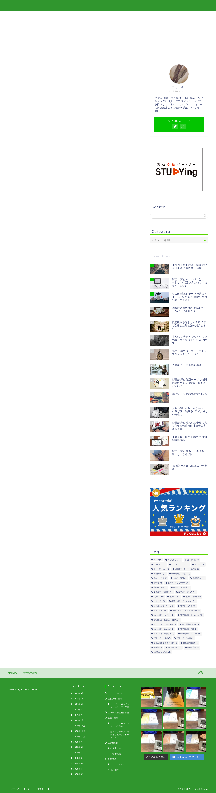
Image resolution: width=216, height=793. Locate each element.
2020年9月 (78, 742)
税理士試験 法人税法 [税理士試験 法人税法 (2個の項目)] (164, 629)
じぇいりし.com (108, 5)
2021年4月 (78, 704)
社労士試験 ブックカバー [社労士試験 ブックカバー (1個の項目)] (183, 601)
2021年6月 (78, 693)
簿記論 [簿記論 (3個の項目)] (158, 648)
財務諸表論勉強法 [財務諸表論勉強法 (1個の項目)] (162, 652)
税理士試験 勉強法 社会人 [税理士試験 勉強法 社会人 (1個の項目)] (166, 620)
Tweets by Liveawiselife (22, 689)
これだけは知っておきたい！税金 (119, 724)
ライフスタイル (115, 693)
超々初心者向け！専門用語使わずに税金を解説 (119, 735)
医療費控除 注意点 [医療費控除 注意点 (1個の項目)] (180, 574)
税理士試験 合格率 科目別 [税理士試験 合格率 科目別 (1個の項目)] (165, 643)
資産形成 (112, 759)
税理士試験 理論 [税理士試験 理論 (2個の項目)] (188, 629)
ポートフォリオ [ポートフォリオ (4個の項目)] (161, 569)
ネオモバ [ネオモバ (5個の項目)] (199, 564)
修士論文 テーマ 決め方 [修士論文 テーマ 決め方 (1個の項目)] (187, 569)
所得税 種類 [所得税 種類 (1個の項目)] (160, 588)
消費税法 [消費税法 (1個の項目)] (175, 597)
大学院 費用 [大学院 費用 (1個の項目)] (180, 578)
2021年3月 (78, 710)
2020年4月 (78, 769)
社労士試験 (115, 748)
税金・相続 (113, 718)
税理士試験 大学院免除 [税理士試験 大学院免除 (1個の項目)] (165, 624)
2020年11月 (79, 731)
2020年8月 (78, 747)
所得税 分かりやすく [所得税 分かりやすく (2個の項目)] (178, 583)
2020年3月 (78, 774)
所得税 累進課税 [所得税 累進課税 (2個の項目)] (181, 588)
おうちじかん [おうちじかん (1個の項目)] (174, 560)
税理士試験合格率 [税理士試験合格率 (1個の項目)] (185, 638)
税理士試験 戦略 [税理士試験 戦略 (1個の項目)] (190, 624)
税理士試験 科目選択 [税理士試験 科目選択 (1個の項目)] (190, 634)
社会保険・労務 (115, 699)
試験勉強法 (113, 743)
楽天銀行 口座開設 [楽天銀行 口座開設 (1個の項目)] (163, 592)
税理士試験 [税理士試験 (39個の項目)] (160, 610)
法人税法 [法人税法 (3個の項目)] (159, 597)
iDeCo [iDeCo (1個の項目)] (157, 560)
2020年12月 (79, 726)
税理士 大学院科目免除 (118, 712)
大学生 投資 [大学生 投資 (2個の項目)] (160, 578)
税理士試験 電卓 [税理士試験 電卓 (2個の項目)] (162, 638)
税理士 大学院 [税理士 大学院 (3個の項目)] (187, 606)
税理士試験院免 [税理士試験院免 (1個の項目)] (190, 643)
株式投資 (114, 770)
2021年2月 (78, 715)
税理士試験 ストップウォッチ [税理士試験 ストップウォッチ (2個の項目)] (186, 610)
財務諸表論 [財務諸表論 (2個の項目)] (193, 648)
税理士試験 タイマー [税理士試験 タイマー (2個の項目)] (164, 615)
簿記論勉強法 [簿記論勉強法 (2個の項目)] (174, 648)
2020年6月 (78, 758)
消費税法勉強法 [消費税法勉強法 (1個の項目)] (193, 597)
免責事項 (41, 789)
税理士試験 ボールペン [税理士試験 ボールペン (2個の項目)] (191, 615)
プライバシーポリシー (21, 789)
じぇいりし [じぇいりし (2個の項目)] (159, 564)
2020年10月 (79, 736)
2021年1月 (78, 720)
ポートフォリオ (117, 764)
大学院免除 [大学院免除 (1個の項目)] (198, 578)
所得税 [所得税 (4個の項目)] (158, 583)
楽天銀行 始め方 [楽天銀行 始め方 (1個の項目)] (186, 592)
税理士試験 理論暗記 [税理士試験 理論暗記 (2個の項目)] (164, 634)
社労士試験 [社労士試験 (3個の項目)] (159, 601)
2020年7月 (78, 753)
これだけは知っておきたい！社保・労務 (119, 705)
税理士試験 (115, 754)
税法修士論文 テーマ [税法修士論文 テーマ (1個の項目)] (164, 606)
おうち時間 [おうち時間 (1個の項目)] (193, 560)
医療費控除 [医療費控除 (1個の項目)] (159, 574)
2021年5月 (78, 699)
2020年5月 (78, 763)
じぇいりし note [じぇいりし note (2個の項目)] (179, 564)
